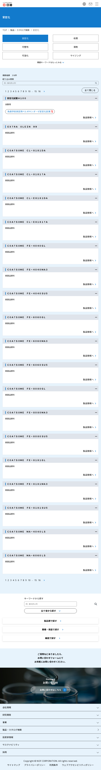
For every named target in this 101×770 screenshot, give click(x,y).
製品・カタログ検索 (20, 30)
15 (35, 91)
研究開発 (6, 714)
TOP (4, 30)
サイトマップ (13, 765)
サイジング (75, 55)
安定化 (25, 38)
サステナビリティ (10, 744)
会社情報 (6, 707)
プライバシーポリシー (35, 765)
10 (29, 91)
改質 (76, 38)
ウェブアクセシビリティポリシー (78, 765)
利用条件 (53, 765)
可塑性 (25, 47)
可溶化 (25, 55)
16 (39, 91)
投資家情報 (7, 737)
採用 (4, 752)
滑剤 (76, 47)
